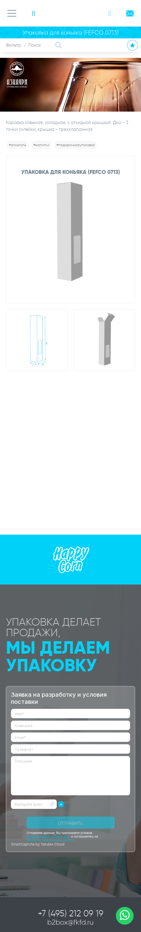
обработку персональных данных (50, 840)
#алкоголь (17, 145)
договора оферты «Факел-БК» (48, 836)
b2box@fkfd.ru (70, 922)
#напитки (41, 145)
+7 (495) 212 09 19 (70, 913)
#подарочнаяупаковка (75, 145)
